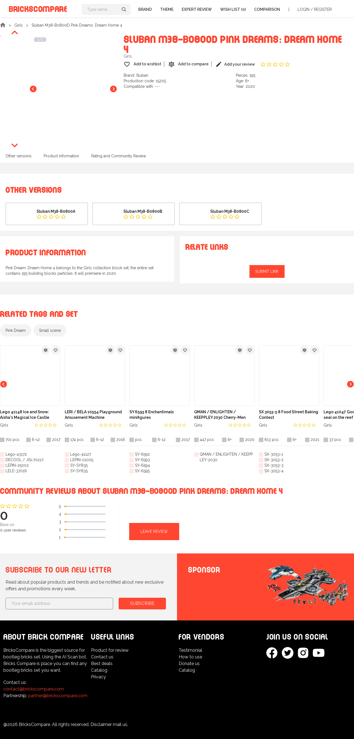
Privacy (98, 676)
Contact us (102, 657)
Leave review (154, 531)
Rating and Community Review (118, 156)
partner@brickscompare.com (57, 695)
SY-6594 (142, 465)
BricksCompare (38, 8)
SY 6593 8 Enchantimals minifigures (151, 415)
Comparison (267, 9)
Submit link (267, 271)
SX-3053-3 (273, 465)
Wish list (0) (233, 9)
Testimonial (190, 650)
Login (303, 9)
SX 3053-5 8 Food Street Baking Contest (288, 415)
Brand (145, 9)
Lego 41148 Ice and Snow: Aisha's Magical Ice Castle (24, 415)
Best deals (102, 663)
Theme (166, 9)
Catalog (99, 670)
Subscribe (142, 603)
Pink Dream (16, 330)
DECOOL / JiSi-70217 (24, 460)
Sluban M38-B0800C (229, 211)
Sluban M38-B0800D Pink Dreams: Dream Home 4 (77, 25)
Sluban (142, 75)
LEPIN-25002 (17, 465)
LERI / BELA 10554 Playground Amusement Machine (93, 415)
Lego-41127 (80, 454)
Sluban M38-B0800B (142, 211)
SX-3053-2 (273, 460)
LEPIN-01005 (81, 460)
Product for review (110, 650)
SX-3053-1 (273, 454)
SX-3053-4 (273, 471)
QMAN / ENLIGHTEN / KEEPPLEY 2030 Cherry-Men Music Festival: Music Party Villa (224, 415)
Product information (61, 156)
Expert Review (197, 9)
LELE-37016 (16, 471)
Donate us (189, 663)
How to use (190, 657)
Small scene (50, 330)
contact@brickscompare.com (33, 689)
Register (323, 9)
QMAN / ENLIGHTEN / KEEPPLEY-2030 (226, 457)
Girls (18, 25)
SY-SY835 (79, 465)
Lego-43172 (16, 454)
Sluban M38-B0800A (56, 211)
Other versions (19, 156)
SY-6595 (142, 471)
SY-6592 (142, 454)
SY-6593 (142, 460)
